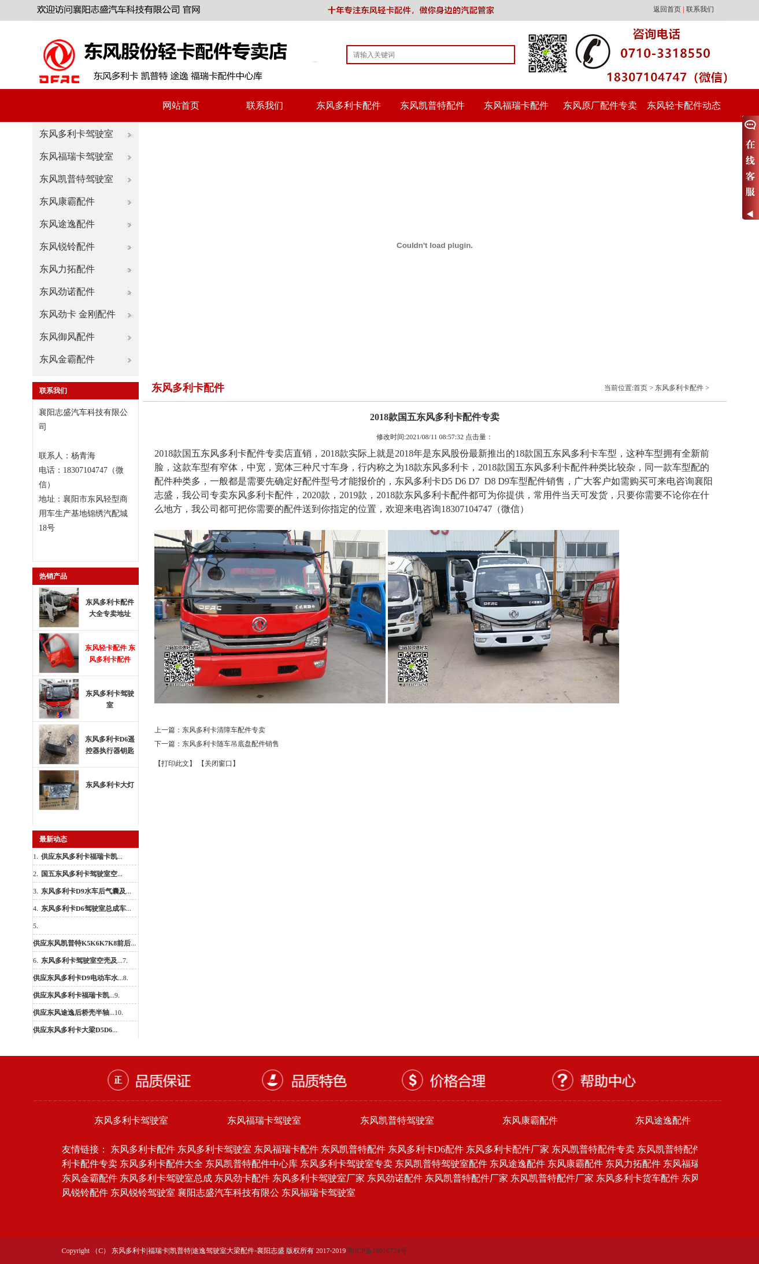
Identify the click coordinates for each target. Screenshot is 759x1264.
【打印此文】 (175, 763)
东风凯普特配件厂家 (466, 1178)
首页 (640, 388)
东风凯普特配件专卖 (593, 1149)
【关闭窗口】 (218, 763)
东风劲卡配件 (242, 1178)
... (82, 856)
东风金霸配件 (67, 359)
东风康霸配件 (67, 201)
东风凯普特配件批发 (678, 1149)
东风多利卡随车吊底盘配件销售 (230, 744)
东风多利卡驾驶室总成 (166, 1178)
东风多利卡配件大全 (161, 1164)
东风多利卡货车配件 (637, 1178)
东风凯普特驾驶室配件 (441, 1164)
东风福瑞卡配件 (516, 105)
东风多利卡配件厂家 (507, 1149)
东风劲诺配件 (67, 291)
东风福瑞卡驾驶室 (76, 156)
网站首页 (180, 105)
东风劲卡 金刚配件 (77, 314)
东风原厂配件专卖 (600, 105)
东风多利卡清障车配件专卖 (223, 730)
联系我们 (700, 9)
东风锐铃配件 (67, 246)
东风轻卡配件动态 (684, 105)
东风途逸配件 (67, 224)
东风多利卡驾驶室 (76, 134)
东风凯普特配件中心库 (251, 1164)
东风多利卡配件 (348, 105)
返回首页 (668, 9)
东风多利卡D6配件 (426, 1149)
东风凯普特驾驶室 (76, 179)
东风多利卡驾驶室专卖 (346, 1164)
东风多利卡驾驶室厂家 (318, 1178)
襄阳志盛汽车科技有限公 (228, 1193)
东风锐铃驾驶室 (142, 1193)
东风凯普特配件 (432, 105)
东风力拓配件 (67, 269)
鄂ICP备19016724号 (377, 1251)
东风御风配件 (67, 337)
